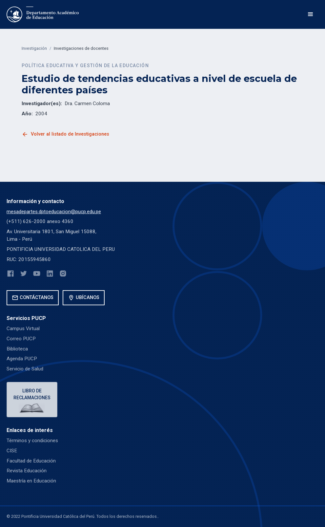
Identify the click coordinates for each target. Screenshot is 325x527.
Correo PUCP (21, 339)
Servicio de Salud (25, 369)
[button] (310, 14)
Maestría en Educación (31, 481)
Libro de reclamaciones (32, 394)
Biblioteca (17, 349)
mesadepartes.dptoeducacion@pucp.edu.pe (54, 212)
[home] (43, 14)
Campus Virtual (23, 328)
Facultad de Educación (31, 461)
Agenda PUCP (22, 359)
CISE (12, 451)
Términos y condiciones (32, 440)
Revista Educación (27, 471)
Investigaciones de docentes (81, 48)
